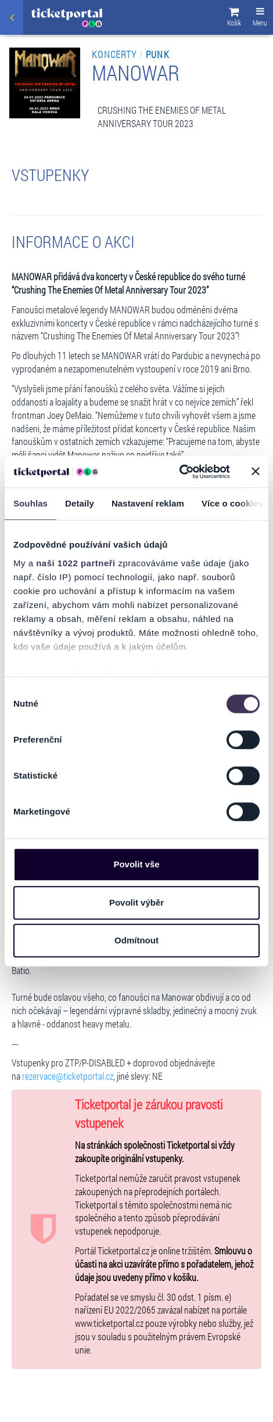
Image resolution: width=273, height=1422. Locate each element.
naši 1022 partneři (76, 563)
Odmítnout (136, 940)
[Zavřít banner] (256, 472)
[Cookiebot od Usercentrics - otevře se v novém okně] (179, 471)
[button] (234, 18)
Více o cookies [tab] (232, 503)
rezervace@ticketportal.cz (67, 1076)
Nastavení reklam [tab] (148, 503)
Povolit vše (136, 864)
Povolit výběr (136, 902)
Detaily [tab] (79, 503)
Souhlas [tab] (30, 503)
